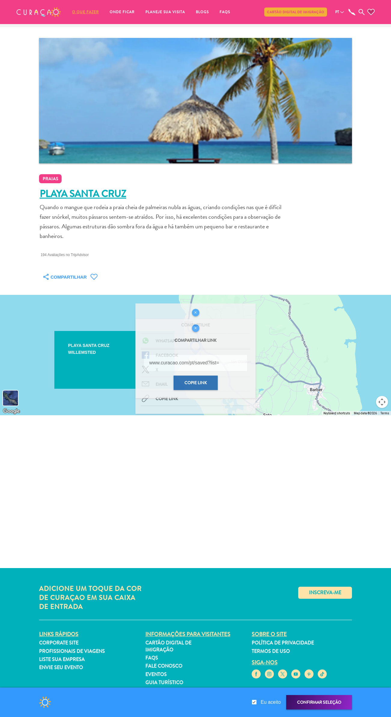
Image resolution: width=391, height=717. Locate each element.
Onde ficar (122, 12)
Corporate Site (58, 642)
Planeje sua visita (165, 12)
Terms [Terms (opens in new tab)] (384, 413)
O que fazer (85, 12)
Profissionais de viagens (72, 651)
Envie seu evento (61, 667)
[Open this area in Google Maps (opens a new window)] (11, 411)
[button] (38, 12)
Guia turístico (164, 682)
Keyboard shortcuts (336, 413)
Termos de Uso (271, 651)
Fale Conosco (163, 666)
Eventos (156, 674)
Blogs (202, 12)
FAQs (225, 12)
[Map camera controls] (382, 402)
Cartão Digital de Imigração (295, 12)
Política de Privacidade (283, 642)
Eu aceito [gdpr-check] (271, 702)
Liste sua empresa (62, 659)
